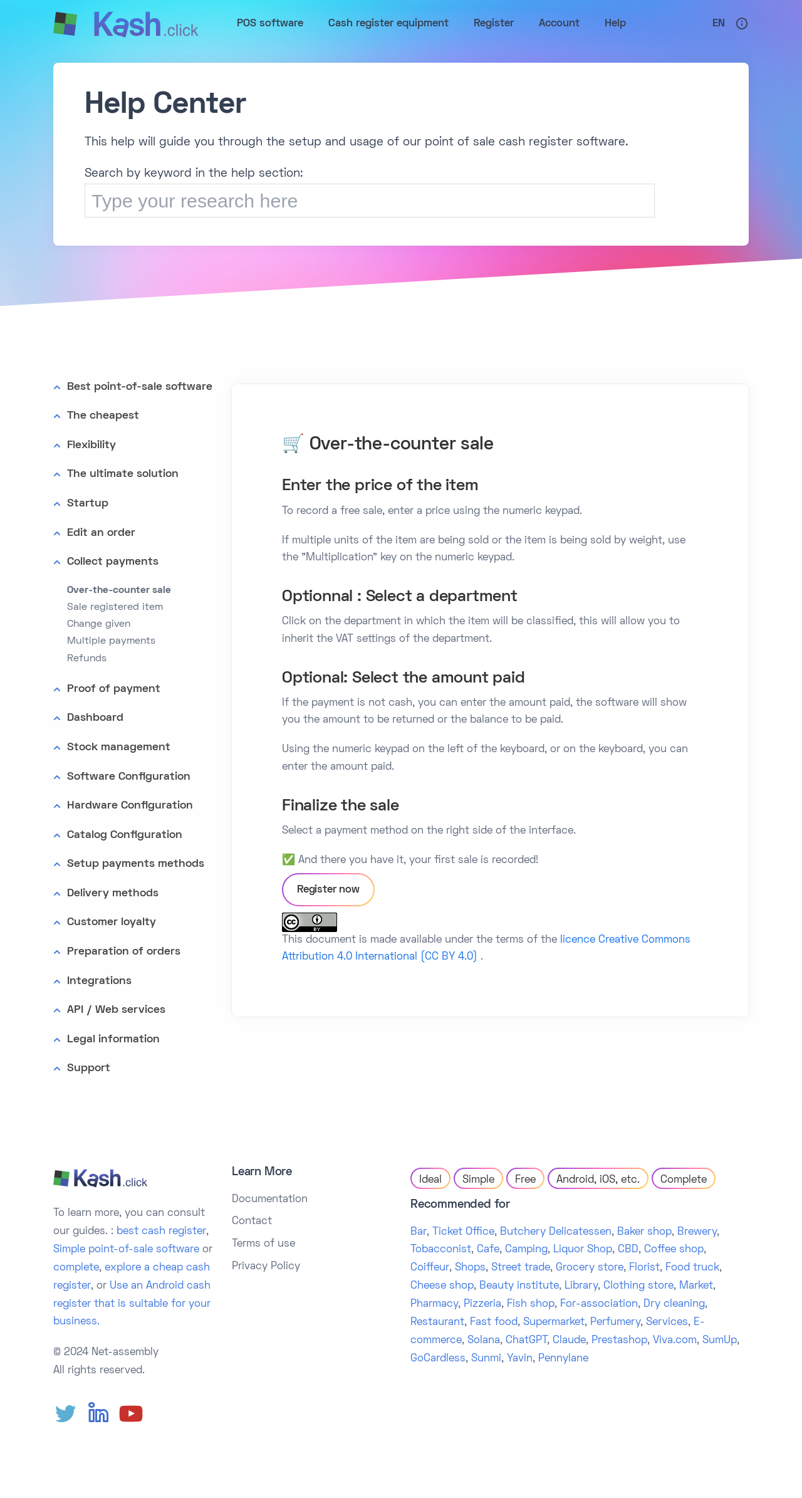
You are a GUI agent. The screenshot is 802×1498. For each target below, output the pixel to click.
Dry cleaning (674, 1304)
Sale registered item (115, 607)
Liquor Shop (582, 1250)
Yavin (520, 1359)
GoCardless (438, 1359)
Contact (252, 1222)
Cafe (488, 1250)
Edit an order (101, 533)
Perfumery (615, 1322)
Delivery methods (113, 893)
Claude (569, 1341)
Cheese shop (442, 1286)
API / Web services (116, 1010)
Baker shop (644, 1232)
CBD (628, 1250)
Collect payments (113, 562)
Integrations (99, 981)
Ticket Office (463, 1232)
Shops (470, 1268)
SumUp (719, 1341)
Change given (98, 624)
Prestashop (619, 1341)
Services (667, 1322)
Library (581, 1286)
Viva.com (675, 1341)
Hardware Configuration (130, 805)
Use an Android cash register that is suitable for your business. (132, 1304)
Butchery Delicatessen (556, 1232)
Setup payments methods (135, 864)
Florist (644, 1268)
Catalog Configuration (124, 835)
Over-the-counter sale (119, 590)
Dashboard (95, 718)
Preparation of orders (123, 951)
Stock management (118, 747)
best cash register (161, 1232)
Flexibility (91, 445)
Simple (478, 1180)
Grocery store (589, 1268)
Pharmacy (434, 1304)
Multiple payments (111, 641)
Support (88, 1068)
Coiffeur (429, 1268)
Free (525, 1180)
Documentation (270, 1200)
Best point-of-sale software (139, 387)
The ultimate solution (123, 474)
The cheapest (103, 416)
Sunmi (486, 1359)
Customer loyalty (111, 922)
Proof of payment (113, 689)
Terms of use (263, 1244)
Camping (526, 1250)
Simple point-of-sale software (126, 1250)
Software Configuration (128, 777)
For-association (599, 1304)
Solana (483, 1341)
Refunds (87, 658)
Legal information (113, 1039)
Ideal (430, 1180)
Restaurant (437, 1322)
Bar (418, 1232)
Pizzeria (482, 1304)
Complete (683, 1180)
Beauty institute (519, 1286)
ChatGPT (526, 1341)
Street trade (520, 1268)
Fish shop (531, 1304)
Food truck (692, 1268)
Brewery (697, 1232)
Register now (328, 890)
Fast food (494, 1322)
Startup (87, 503)
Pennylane (563, 1359)
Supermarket (554, 1322)
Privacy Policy (266, 1267)
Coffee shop (674, 1250)
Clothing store (638, 1286)
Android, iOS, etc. (598, 1180)
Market (696, 1286)
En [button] (718, 24)
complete (76, 1268)
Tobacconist (440, 1250)
